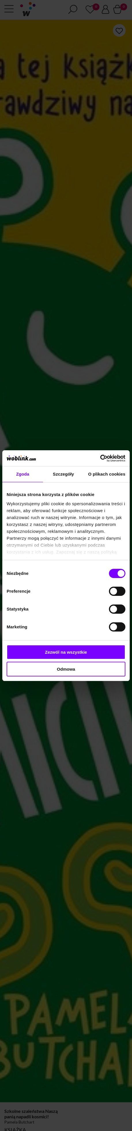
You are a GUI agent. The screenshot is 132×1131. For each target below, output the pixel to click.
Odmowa (66, 669)
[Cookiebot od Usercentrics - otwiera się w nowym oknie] (100, 458)
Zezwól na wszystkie (66, 652)
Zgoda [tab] (22, 474)
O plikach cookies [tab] (106, 474)
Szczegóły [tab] (63, 474)
